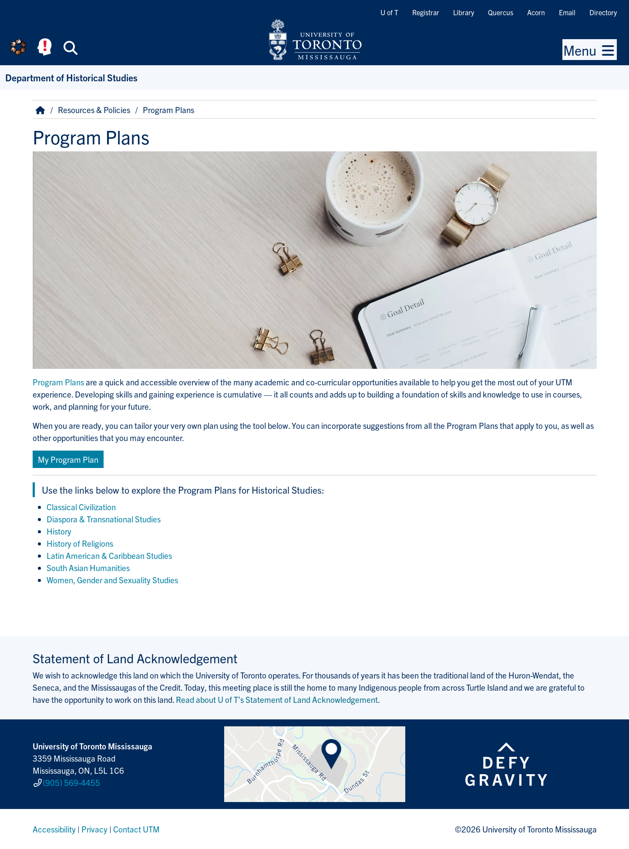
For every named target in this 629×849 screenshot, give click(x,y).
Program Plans (58, 382)
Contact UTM (136, 829)
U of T (389, 12)
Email (567, 12)
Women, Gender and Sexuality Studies (112, 580)
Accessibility (54, 829)
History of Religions (80, 543)
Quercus (500, 12)
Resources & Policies (94, 109)
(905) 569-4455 (71, 782)
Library (463, 12)
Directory (603, 12)
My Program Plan (68, 459)
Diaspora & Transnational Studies (104, 519)
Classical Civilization (81, 506)
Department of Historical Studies (71, 77)
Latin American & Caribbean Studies (109, 555)
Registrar (425, 12)
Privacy (94, 829)
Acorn (536, 12)
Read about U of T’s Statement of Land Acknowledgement (277, 699)
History (59, 531)
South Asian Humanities (88, 567)
